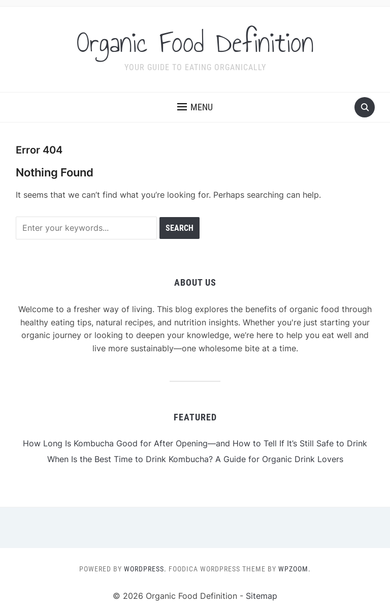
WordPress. (145, 569)
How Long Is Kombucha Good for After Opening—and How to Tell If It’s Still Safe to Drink (195, 443)
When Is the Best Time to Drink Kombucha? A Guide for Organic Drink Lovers (195, 459)
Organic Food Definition (195, 43)
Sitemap (261, 596)
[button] (195, 107)
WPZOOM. (294, 569)
